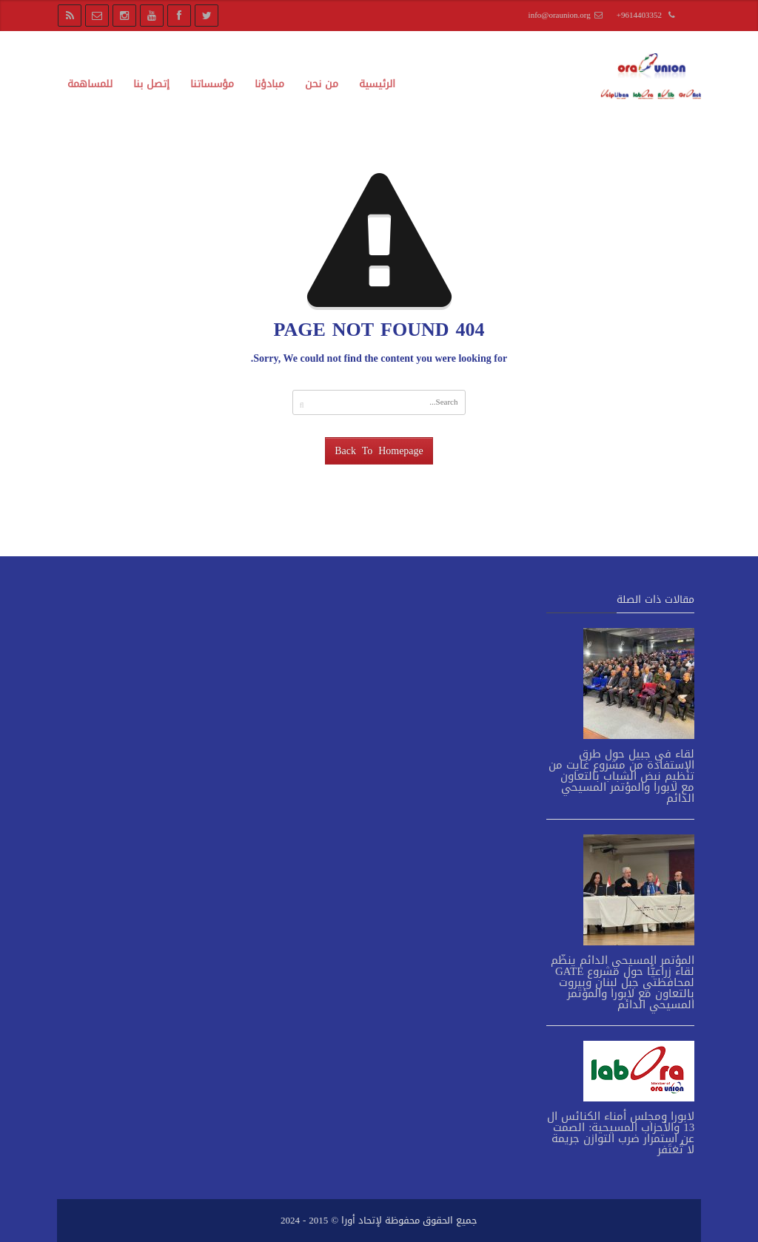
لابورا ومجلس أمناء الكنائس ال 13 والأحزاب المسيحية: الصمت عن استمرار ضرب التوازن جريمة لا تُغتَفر (620, 1133)
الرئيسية (377, 84)
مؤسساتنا (212, 84)
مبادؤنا (269, 84)
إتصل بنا (151, 84)
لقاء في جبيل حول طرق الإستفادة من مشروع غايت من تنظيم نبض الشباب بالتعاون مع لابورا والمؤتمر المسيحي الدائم (621, 776)
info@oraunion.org (560, 15)
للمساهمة (90, 84)
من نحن (321, 84)
